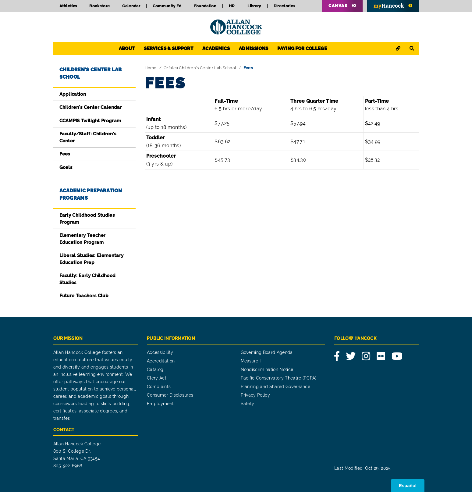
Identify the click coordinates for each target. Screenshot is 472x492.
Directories (284, 6)
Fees (64, 154)
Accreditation (161, 360)
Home (151, 68)
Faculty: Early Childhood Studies (87, 279)
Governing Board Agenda (267, 352)
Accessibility (160, 352)
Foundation (205, 6)
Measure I (251, 360)
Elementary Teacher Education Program (82, 239)
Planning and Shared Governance (276, 386)
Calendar (131, 6)
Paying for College (302, 48)
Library (254, 6)
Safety (247, 403)
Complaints (159, 386)
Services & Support (168, 48)
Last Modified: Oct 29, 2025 (362, 468)
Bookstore (99, 6)
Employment (160, 403)
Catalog (155, 369)
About (127, 48)
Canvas (337, 5)
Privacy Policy (255, 395)
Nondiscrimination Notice (267, 369)
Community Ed (167, 6)
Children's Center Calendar (90, 107)
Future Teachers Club (83, 295)
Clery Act (156, 378)
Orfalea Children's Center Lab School (200, 68)
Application (72, 94)
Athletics (68, 6)
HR (232, 6)
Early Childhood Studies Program (87, 218)
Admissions (253, 48)
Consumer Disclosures (170, 395)
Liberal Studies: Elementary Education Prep (91, 259)
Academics (216, 48)
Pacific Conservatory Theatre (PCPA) (279, 378)
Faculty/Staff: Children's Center (87, 137)
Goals (66, 167)
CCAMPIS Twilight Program (90, 120)
